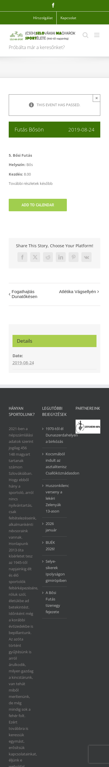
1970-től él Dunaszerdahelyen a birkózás (55, 435)
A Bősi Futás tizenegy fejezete (53, 602)
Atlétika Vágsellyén (77, 291)
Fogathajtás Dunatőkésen (24, 294)
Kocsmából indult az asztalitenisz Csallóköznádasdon (55, 463)
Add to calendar (38, 205)
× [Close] (96, 97)
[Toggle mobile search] (85, 35)
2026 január (51, 527)
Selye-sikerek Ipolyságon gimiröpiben (55, 571)
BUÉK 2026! (50, 545)
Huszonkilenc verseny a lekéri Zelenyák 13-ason (55, 498)
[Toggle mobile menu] (97, 35)
